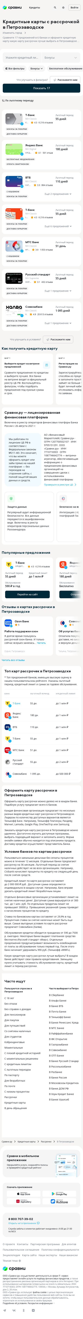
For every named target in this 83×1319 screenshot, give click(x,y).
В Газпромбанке (58, 1044)
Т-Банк (16, 703)
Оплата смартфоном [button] (18, 164)
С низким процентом (16, 1091)
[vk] (14, 1310)
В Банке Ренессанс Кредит (64, 1022)
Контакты (22, 1244)
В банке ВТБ (56, 1006)
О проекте (9, 1244)
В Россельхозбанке (60, 1066)
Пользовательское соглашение (21, 1249)
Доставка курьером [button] (17, 134)
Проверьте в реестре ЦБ (60, 484)
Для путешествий (14, 1025)
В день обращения (15, 1108)
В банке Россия (58, 1077)
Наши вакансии (68, 1255)
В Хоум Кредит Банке (61, 1094)
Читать (41, 642)
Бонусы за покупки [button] (17, 129)
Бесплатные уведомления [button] (20, 159)
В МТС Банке (56, 1028)
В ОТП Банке (56, 1055)
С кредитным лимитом (17, 1064)
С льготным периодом (17, 1069)
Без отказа (10, 1003)
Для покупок (11, 1020)
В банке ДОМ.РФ (59, 1088)
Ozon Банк (22, 621)
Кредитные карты (15, 1102)
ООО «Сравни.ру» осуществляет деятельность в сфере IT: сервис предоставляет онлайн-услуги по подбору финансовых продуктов (36, 1277)
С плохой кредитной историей (22, 1053)
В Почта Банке (57, 1011)
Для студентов (12, 1036)
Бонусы (37, 68)
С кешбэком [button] (13, 191)
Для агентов (69, 1244)
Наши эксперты (48, 1255)
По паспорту (11, 1075)
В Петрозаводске (65, 1141)
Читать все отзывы (13, 660)
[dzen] (33, 1310)
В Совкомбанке (58, 1050)
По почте (9, 1086)
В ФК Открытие (58, 1039)
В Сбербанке (56, 995)
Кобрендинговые (14, 1042)
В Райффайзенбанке (61, 1033)
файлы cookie (39, 1292)
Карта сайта (29, 1255)
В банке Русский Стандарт (64, 1061)
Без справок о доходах (17, 1009)
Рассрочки (10, 1097)
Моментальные (13, 1047)
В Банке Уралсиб (59, 1099)
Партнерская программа (45, 1244)
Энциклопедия (11, 1255)
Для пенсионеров (14, 1014)
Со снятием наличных (17, 1031)
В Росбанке (55, 1072)
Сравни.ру (7, 1141)
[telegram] (4, 1310)
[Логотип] (14, 1269)
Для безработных (14, 1080)
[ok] (23, 1310)
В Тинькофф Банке (60, 1017)
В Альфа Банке (57, 1000)
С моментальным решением (21, 1058)
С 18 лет (9, 998)
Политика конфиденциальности (60, 1249)
